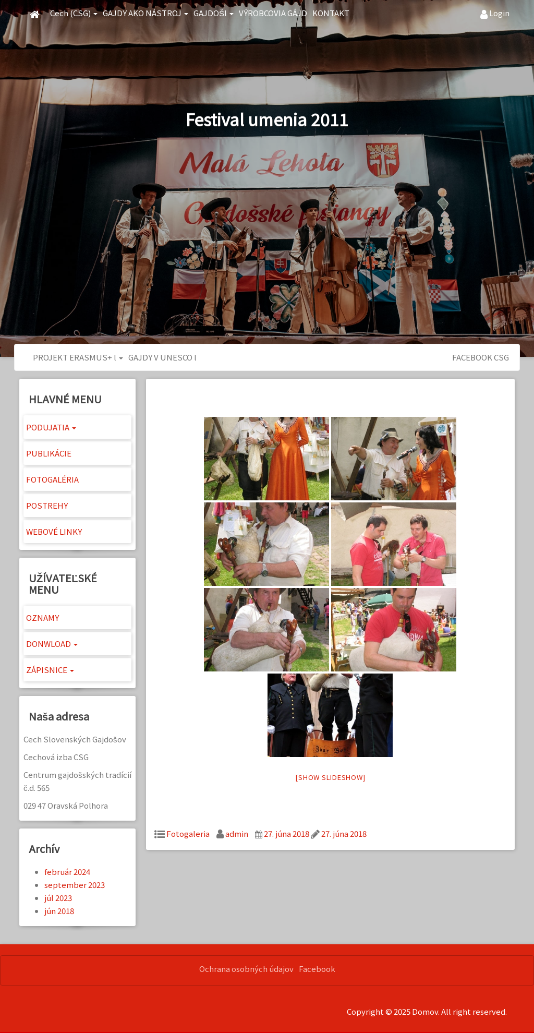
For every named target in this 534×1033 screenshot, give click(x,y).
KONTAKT (330, 12)
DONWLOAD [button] (52, 643)
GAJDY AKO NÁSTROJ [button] (145, 12)
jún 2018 (59, 910)
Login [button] (494, 13)
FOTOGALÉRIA (52, 479)
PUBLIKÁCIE (48, 453)
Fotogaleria (188, 833)
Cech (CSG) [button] (74, 12)
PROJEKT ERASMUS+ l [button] (78, 357)
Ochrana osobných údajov (246, 968)
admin (236, 833)
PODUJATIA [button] (51, 427)
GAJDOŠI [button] (213, 12)
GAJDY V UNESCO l (162, 357)
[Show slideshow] (330, 777)
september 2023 (74, 884)
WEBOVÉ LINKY (54, 531)
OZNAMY (42, 617)
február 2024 (67, 871)
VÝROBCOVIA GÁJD (273, 12)
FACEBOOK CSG (480, 357)
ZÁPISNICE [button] (50, 669)
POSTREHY (47, 505)
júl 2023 (58, 897)
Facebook (317, 968)
